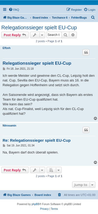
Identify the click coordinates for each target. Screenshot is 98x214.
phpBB (35, 204)
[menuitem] (14, 10)
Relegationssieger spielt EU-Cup (39, 27)
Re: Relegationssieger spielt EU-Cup (37, 140)
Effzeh (6, 48)
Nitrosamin (9, 125)
